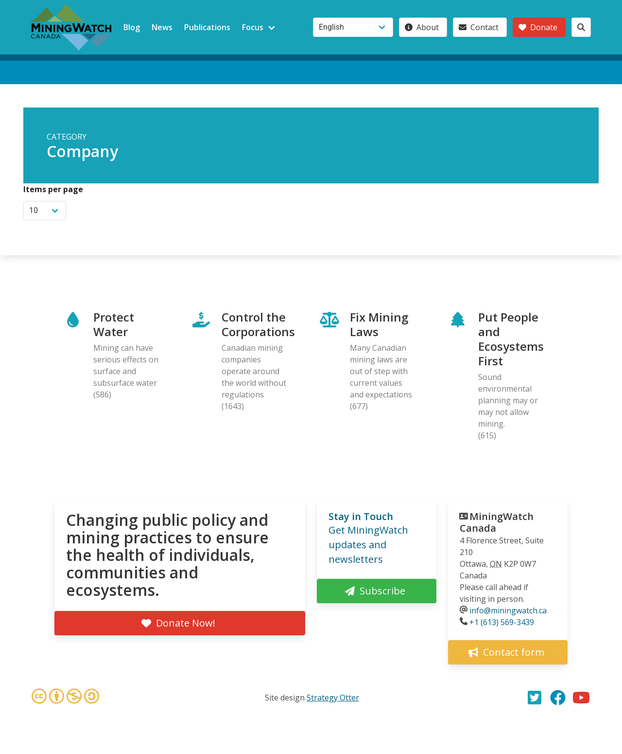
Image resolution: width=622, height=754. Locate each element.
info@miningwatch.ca (508, 610)
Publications (207, 27)
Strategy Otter (333, 697)
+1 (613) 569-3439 (501, 622)
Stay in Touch (360, 516)
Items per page (53, 189)
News (162, 27)
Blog (131, 27)
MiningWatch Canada (497, 522)
